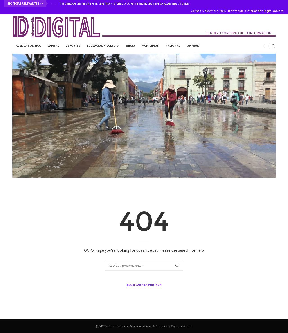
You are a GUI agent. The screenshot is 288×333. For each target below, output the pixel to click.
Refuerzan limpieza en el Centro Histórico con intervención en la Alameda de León (124, 4)
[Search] (273, 46)
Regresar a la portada (144, 285)
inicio (130, 46)
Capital (53, 46)
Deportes (73, 46)
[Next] (56, 3)
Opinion (193, 46)
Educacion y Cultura (103, 46)
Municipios (150, 46)
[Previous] (51, 3)
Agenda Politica (28, 46)
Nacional (172, 46)
